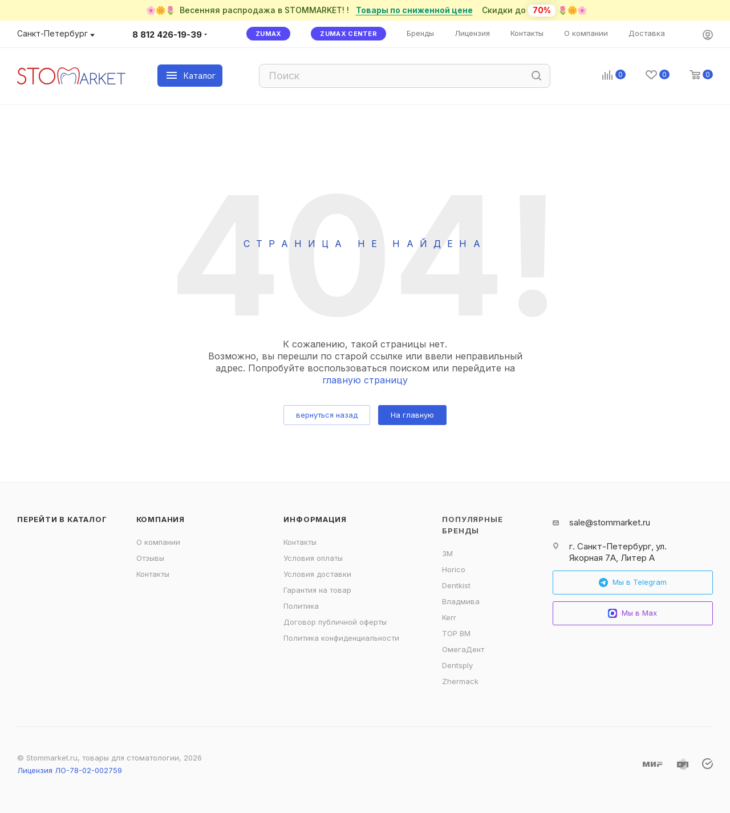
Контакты (152, 574)
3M (447, 553)
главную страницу (365, 380)
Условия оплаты (313, 558)
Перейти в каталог (62, 519)
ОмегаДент (463, 649)
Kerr (449, 617)
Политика (301, 605)
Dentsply (457, 665)
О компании (158, 542)
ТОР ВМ (456, 633)
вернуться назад (327, 414)
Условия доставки (317, 574)
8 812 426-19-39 (167, 34)
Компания (160, 519)
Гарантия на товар (317, 589)
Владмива (461, 601)
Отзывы (150, 558)
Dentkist (456, 585)
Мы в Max (632, 613)
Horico (453, 569)
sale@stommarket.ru (609, 522)
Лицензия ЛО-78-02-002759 (69, 770)
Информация (314, 519)
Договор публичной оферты (335, 621)
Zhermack (460, 681)
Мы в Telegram (633, 582)
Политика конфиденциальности (341, 637)
